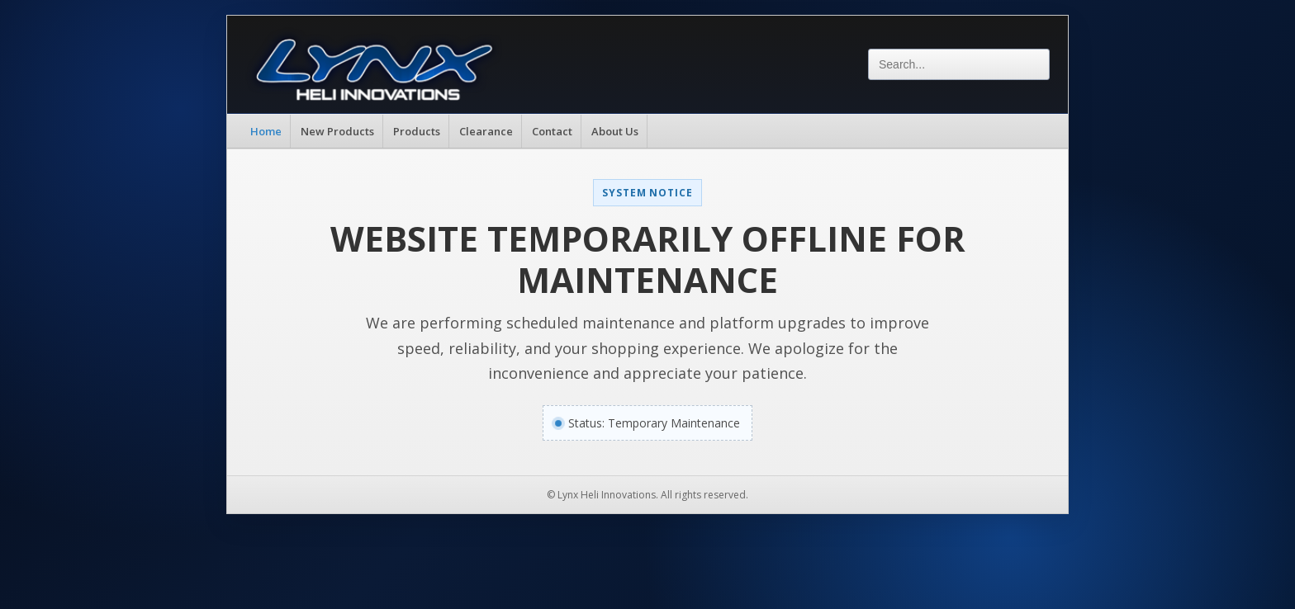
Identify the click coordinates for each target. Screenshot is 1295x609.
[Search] (959, 64)
